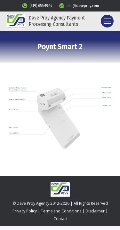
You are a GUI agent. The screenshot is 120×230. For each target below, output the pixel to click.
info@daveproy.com (79, 6)
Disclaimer (95, 211)
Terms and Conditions (61, 211)
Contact (60, 218)
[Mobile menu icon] (107, 21)
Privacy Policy (24, 211)
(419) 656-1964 (36, 6)
